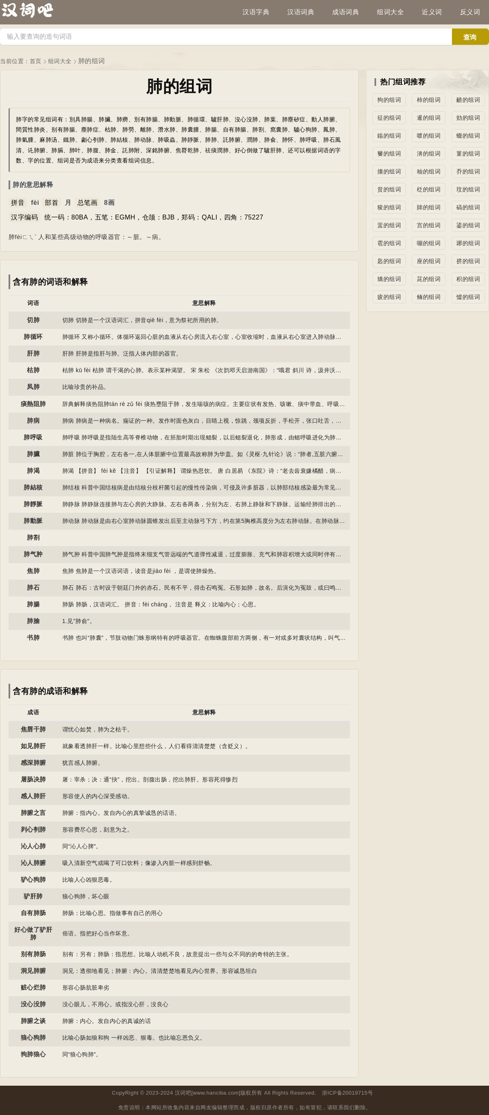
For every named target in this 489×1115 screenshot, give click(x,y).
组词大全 (390, 12)
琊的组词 (468, 243)
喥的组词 (429, 135)
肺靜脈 (33, 503)
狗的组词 (389, 100)
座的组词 (429, 261)
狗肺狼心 (33, 1054)
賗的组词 (429, 207)
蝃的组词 (468, 135)
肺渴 (33, 470)
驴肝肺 (33, 896)
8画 (109, 202)
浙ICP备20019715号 (347, 1093)
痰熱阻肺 (33, 403)
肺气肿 (33, 554)
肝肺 (33, 353)
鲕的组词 (429, 297)
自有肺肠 (33, 912)
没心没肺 (33, 1004)
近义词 (432, 12)
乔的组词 (468, 171)
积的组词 (468, 279)
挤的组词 (468, 261)
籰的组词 (389, 153)
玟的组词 (468, 189)
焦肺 (33, 570)
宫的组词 (429, 225)
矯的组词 (389, 279)
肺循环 (33, 336)
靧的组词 (468, 100)
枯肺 (33, 370)
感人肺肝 (33, 795)
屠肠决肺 (33, 779)
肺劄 (33, 537)
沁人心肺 (33, 846)
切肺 (33, 319)
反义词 (470, 12)
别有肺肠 (33, 953)
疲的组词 (389, 297)
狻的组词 (389, 207)
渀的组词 (429, 153)
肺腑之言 (33, 812)
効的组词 (468, 117)
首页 (36, 61)
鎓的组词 (389, 135)
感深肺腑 (33, 762)
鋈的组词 (468, 225)
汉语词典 (300, 12)
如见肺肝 (33, 745)
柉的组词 (429, 189)
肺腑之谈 (33, 1020)
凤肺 (33, 386)
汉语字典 (255, 12)
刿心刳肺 (33, 829)
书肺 (33, 637)
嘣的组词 (429, 243)
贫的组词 (389, 189)
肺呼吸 (33, 437)
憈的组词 (468, 297)
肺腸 (33, 604)
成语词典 (345, 12)
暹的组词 (429, 117)
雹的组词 (389, 243)
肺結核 (33, 487)
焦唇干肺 (33, 729)
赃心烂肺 (33, 987)
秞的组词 (429, 171)
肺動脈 (33, 520)
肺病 (33, 420)
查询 (469, 37)
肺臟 (33, 453)
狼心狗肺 (33, 1037)
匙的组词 (389, 261)
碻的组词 (468, 207)
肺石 (33, 587)
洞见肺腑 (33, 970)
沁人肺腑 (33, 862)
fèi (35, 202)
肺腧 (33, 620)
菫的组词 (468, 153)
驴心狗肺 (33, 879)
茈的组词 (429, 279)
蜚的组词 (389, 225)
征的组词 (389, 117)
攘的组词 (389, 171)
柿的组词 (429, 100)
